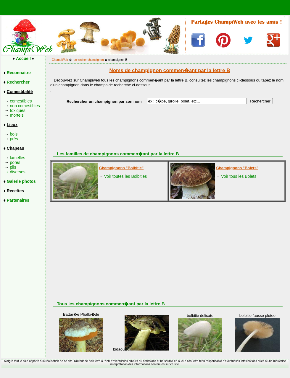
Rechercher (18, 82)
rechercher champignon (88, 59)
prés (14, 138)
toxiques (17, 110)
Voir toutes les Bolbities (125, 176)
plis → (8, 169)
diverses (17, 172)
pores (15, 162)
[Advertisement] (173, 247)
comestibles (21, 101)
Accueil (23, 58)
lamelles (17, 157)
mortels (17, 115)
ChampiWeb (60, 59)
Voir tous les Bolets (238, 176)
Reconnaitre (19, 72)
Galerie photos (21, 181)
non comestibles (25, 105)
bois (14, 134)
